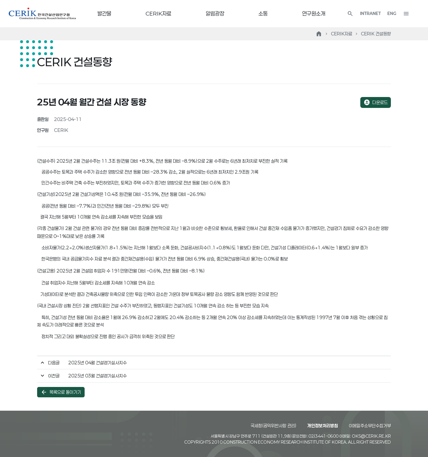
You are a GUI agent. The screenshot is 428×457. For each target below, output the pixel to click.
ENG (401, 13)
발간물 (109, 13)
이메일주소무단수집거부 (370, 425)
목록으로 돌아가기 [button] (61, 392)
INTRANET (380, 13)
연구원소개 (318, 13)
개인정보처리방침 (322, 425)
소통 (268, 13)
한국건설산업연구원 (42, 14)
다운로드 (376, 102)
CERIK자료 (164, 13)
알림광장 (220, 13)
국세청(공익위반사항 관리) (273, 425)
